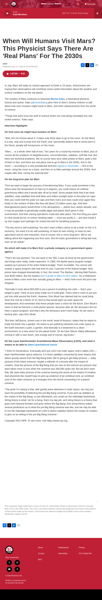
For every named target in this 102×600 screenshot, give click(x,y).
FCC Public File (85, 554)
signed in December (68, 166)
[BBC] (45, 594)
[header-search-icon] (78, 4)
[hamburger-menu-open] (6, 4)
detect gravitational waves (42, 344)
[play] (7, 13)
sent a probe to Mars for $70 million (59, 276)
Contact (41, 554)
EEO (40, 559)
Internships (62, 554)
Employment (63, 548)
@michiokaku (39, 102)
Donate (91, 4)
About (40, 548)
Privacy (82, 548)
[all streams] (98, 13)
